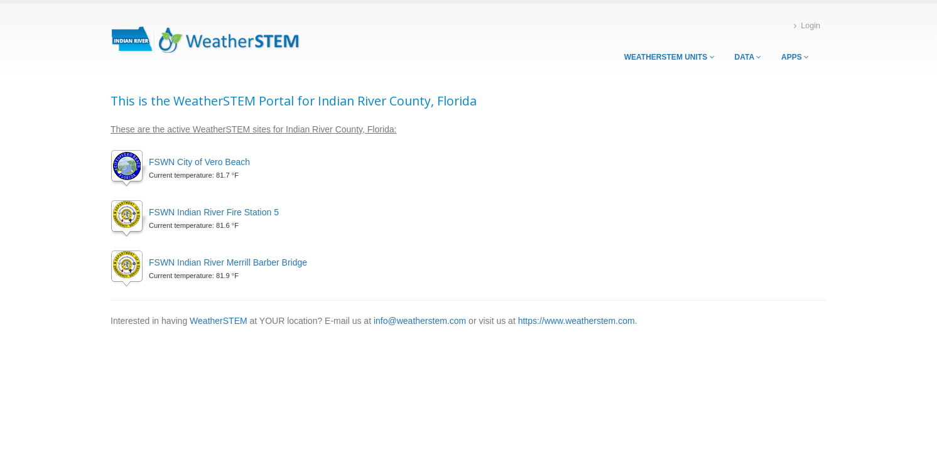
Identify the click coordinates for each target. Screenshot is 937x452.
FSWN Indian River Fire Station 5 (214, 212)
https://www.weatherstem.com (576, 321)
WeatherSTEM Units (669, 57)
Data (748, 57)
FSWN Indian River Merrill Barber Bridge (228, 262)
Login (807, 26)
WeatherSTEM (218, 321)
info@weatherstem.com (420, 321)
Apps (795, 57)
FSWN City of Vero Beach (199, 162)
